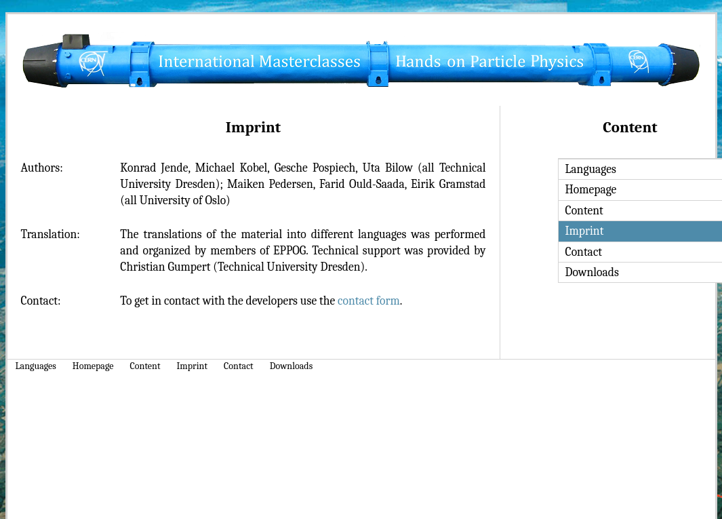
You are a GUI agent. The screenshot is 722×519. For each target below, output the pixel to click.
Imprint (192, 366)
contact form (369, 300)
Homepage (93, 366)
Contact (239, 366)
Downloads (291, 366)
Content (145, 366)
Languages (36, 366)
